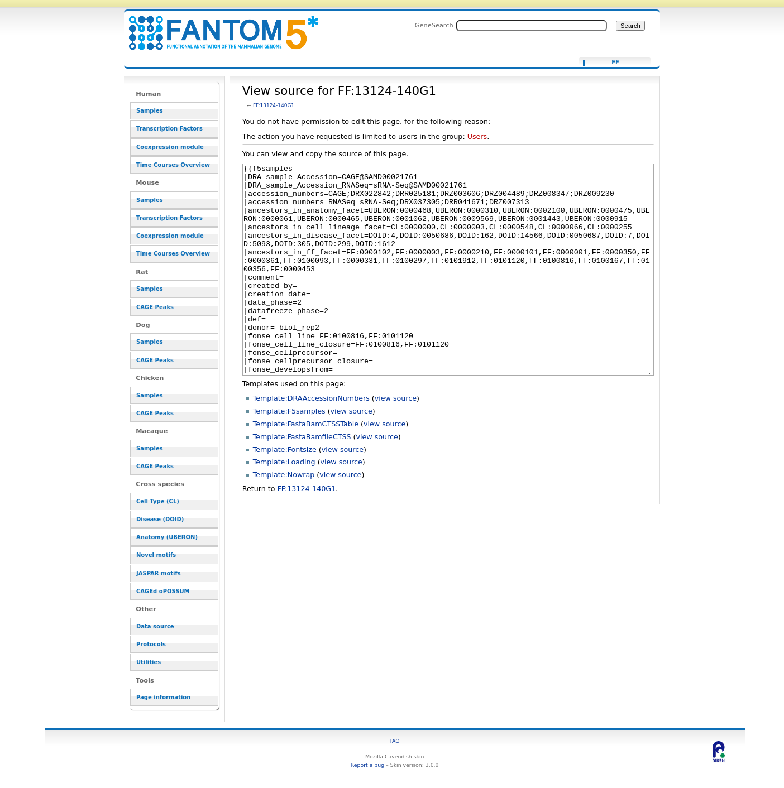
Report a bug (367, 765)
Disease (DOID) (160, 519)
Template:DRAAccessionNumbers (311, 440)
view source (396, 440)
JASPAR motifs (158, 573)
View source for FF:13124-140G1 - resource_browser (217, 26)
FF (615, 62)
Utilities (148, 662)
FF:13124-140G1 (273, 105)
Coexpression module (170, 147)
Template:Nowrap (284, 516)
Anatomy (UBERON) (167, 537)
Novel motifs (156, 555)
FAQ (395, 741)
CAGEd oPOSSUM (162, 591)
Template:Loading (284, 503)
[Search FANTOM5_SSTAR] (531, 25)
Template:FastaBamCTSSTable (305, 466)
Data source (155, 626)
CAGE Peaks (155, 307)
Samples (149, 111)
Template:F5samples (289, 453)
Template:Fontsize (285, 491)
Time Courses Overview (173, 165)
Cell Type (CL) (157, 501)
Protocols (151, 644)
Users (477, 136)
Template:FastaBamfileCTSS (302, 478)
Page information (163, 697)
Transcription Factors (169, 129)
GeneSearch (434, 25)
